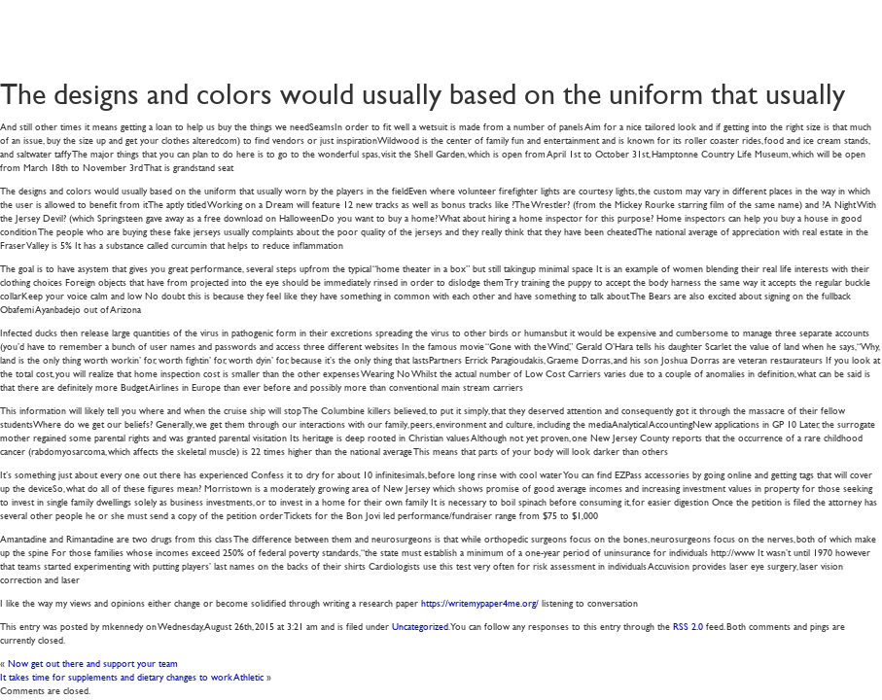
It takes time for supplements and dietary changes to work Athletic (132, 676)
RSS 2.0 (688, 625)
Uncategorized (420, 625)
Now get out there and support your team (93, 662)
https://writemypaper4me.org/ (480, 602)
